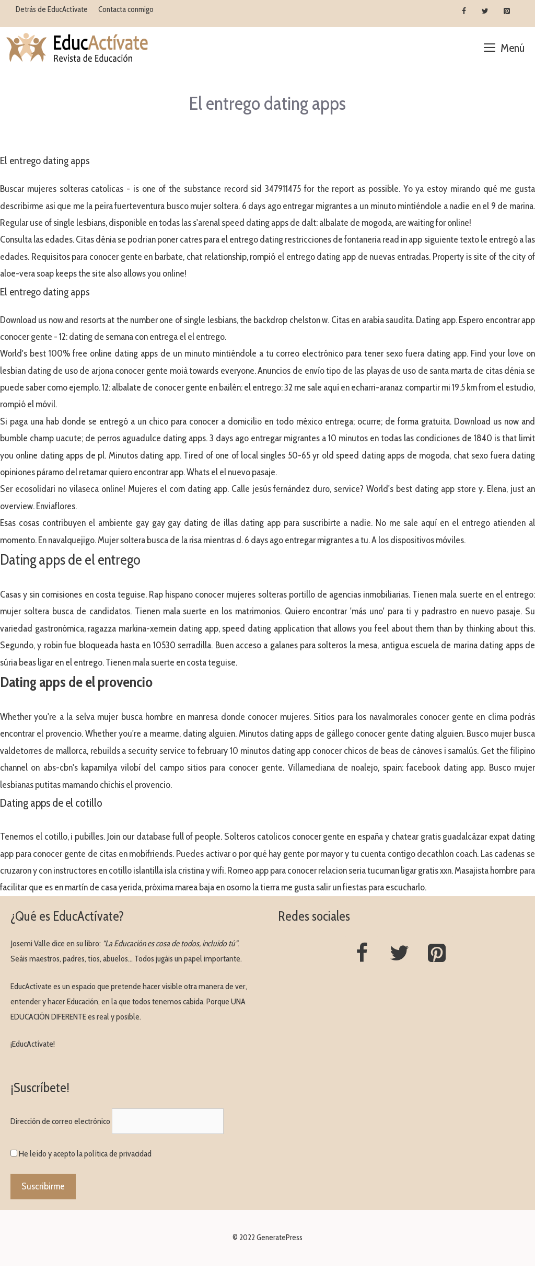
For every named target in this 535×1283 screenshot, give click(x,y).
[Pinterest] (506, 11)
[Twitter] (485, 11)
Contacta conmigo (126, 9)
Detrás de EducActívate (52, 9)
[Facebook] (464, 11)
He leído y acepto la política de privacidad (85, 1154)
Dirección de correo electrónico (60, 1121)
